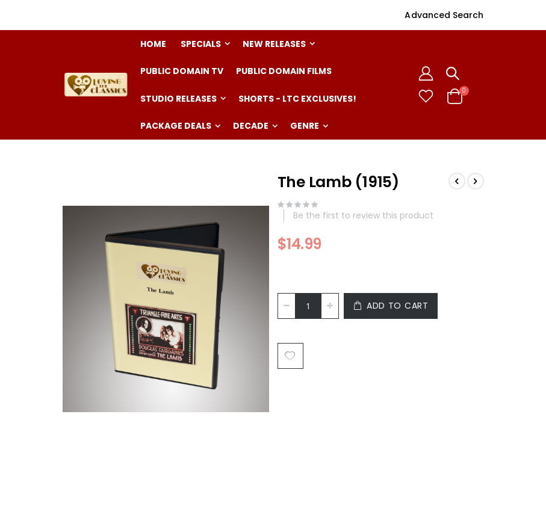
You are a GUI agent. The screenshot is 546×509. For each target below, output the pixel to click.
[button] (425, 96)
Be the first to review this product (363, 215)
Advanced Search (444, 15)
